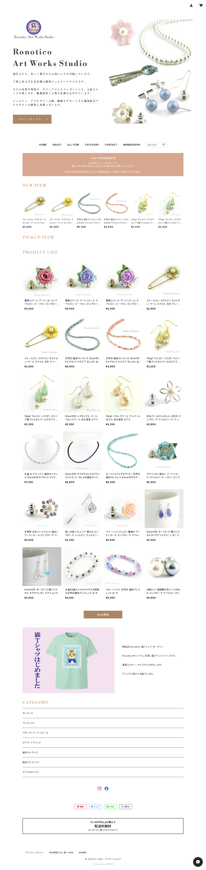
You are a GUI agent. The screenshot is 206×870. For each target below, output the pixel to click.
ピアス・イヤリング (32, 742)
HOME (43, 144)
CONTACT (111, 144)
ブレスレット (29, 723)
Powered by (103, 864)
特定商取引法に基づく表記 (61, 852)
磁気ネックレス (30, 752)
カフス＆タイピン (31, 772)
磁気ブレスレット (31, 762)
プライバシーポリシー (34, 852)
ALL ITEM (73, 144)
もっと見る (103, 614)
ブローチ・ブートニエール (35, 732)
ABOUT (56, 144)
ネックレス (28, 713)
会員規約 (83, 852)
